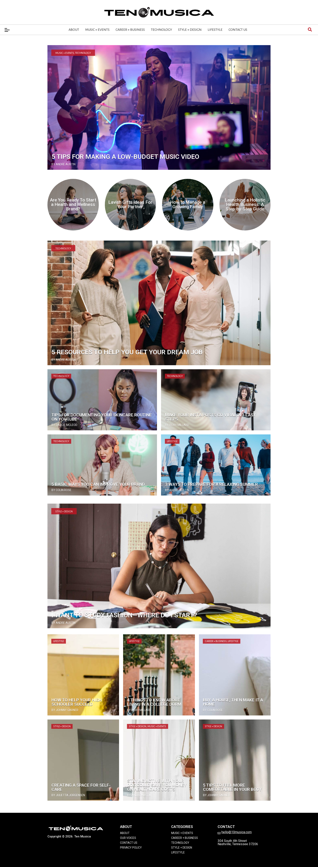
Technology (161, 30)
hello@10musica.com (236, 832)
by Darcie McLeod (64, 425)
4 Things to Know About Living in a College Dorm (154, 702)
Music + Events (97, 30)
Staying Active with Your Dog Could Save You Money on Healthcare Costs (157, 785)
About (74, 30)
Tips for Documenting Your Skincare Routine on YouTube (102, 417)
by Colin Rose (61, 490)
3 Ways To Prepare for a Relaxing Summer (211, 484)
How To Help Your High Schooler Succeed (77, 702)
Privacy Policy (131, 847)
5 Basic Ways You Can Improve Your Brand (98, 484)
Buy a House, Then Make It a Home (233, 702)
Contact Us (238, 30)
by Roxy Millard (177, 425)
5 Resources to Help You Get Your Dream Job (127, 352)
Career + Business (130, 30)
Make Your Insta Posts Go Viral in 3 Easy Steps (210, 417)
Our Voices (128, 837)
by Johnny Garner (65, 710)
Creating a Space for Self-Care (81, 787)
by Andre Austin (63, 164)
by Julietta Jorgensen (68, 795)
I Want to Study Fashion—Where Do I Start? (124, 615)
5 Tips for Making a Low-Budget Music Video (125, 156)
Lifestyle (215, 30)
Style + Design (190, 30)
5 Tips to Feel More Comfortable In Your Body (232, 787)
